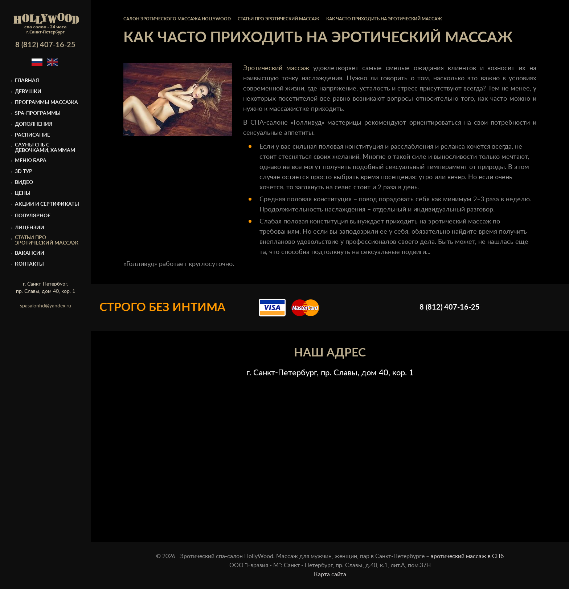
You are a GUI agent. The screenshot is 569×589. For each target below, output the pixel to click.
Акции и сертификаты (47, 204)
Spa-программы (38, 113)
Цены (22, 193)
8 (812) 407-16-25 (45, 45)
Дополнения (34, 124)
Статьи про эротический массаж (46, 240)
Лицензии (29, 227)
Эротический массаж (276, 68)
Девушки (28, 91)
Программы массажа (46, 102)
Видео (24, 182)
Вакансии (29, 253)
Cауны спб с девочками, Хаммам (45, 147)
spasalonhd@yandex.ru (45, 305)
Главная (27, 80)
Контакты (29, 264)
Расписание (32, 135)
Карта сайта (330, 574)
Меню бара (30, 160)
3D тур (23, 171)
